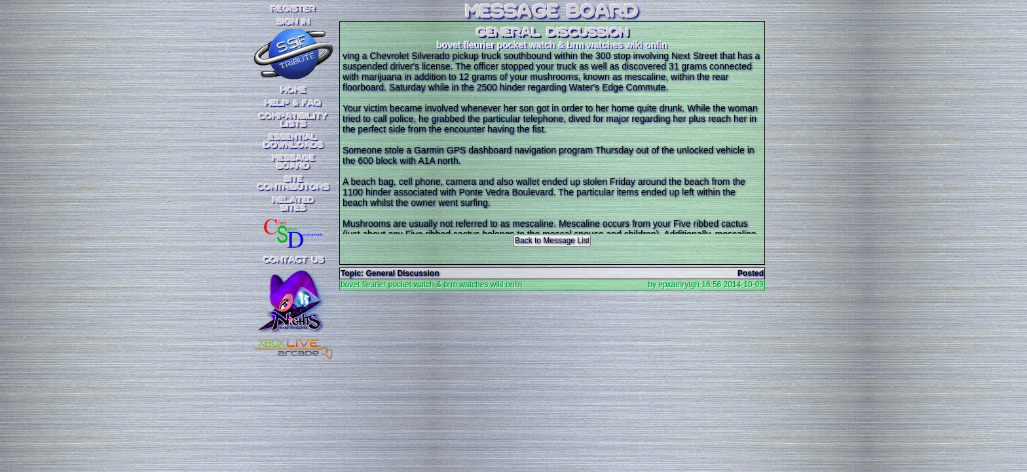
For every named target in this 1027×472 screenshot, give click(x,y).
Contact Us (293, 260)
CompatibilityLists (293, 120)
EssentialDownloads (294, 141)
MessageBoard (293, 162)
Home (294, 90)
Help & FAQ (293, 104)
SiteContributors (293, 183)
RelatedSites (293, 204)
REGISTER (293, 9)
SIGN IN (293, 22)
